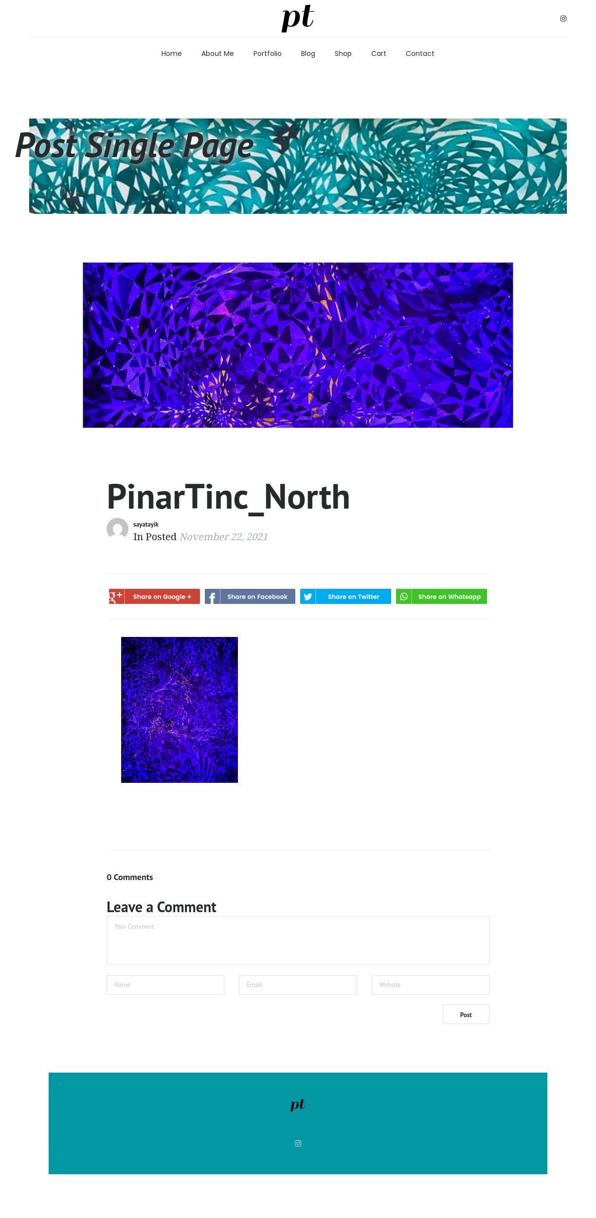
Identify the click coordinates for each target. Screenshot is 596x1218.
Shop (343, 53)
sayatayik (146, 524)
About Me (217, 53)
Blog (308, 53)
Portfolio (267, 53)
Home (172, 53)
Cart (378, 53)
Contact (420, 53)
